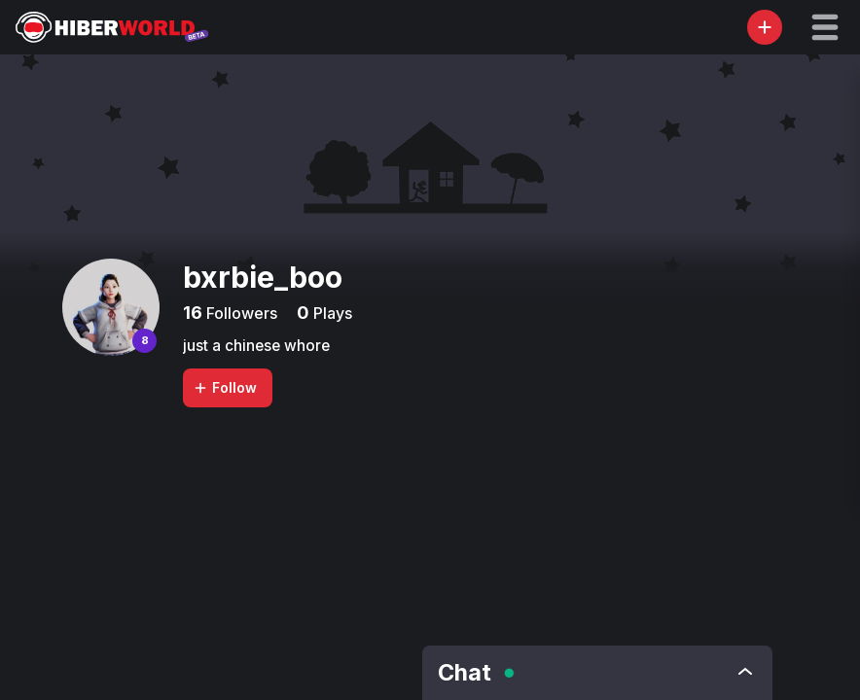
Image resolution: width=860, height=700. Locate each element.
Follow (225, 387)
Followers (239, 313)
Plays (330, 313)
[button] (825, 27)
